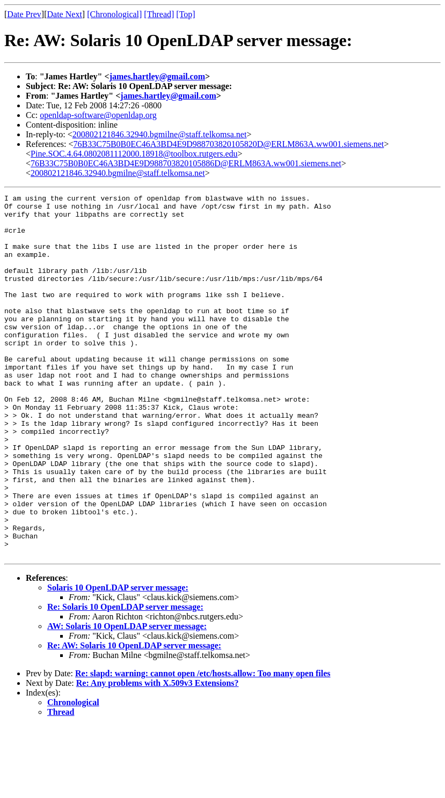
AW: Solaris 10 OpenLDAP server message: (127, 698)
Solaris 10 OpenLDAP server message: (117, 659)
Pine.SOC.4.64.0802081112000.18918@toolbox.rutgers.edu (134, 153)
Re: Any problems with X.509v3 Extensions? (157, 755)
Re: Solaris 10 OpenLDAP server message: (125, 679)
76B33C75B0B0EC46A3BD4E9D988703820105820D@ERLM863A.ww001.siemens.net (229, 144)
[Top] (185, 14)
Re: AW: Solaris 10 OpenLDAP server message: (134, 717)
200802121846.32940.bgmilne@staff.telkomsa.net (159, 134)
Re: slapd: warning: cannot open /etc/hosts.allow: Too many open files (203, 745)
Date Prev (24, 14)
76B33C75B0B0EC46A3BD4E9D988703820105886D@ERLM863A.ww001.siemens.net (186, 163)
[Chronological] (114, 14)
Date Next (64, 14)
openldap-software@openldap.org (98, 115)
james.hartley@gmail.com (157, 76)
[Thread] (159, 14)
